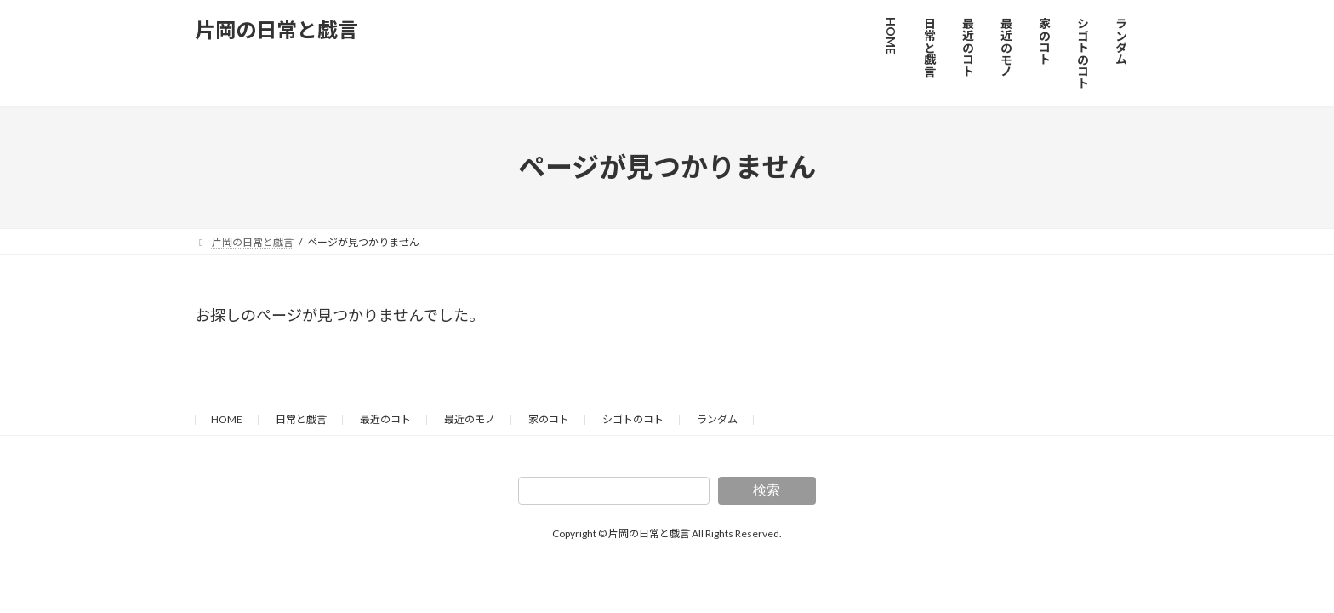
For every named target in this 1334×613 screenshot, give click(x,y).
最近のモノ (469, 419)
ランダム (717, 419)
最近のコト (385, 419)
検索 (766, 490)
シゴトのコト (633, 419)
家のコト (548, 419)
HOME (226, 419)
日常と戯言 (301, 419)
